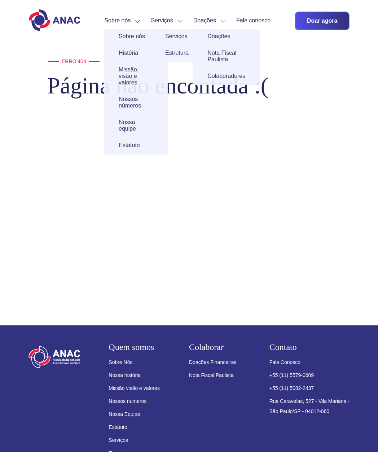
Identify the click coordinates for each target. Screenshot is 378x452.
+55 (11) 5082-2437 (291, 388)
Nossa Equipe (124, 414)
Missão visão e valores (134, 388)
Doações (204, 20)
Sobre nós (117, 20)
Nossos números (127, 401)
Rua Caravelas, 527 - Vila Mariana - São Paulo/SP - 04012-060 (309, 406)
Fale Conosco (284, 362)
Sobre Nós (120, 362)
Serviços (162, 20)
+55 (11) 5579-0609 (291, 375)
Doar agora (322, 21)
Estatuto (118, 427)
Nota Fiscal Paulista (211, 375)
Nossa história (125, 375)
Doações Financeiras (213, 362)
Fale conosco (253, 20)
